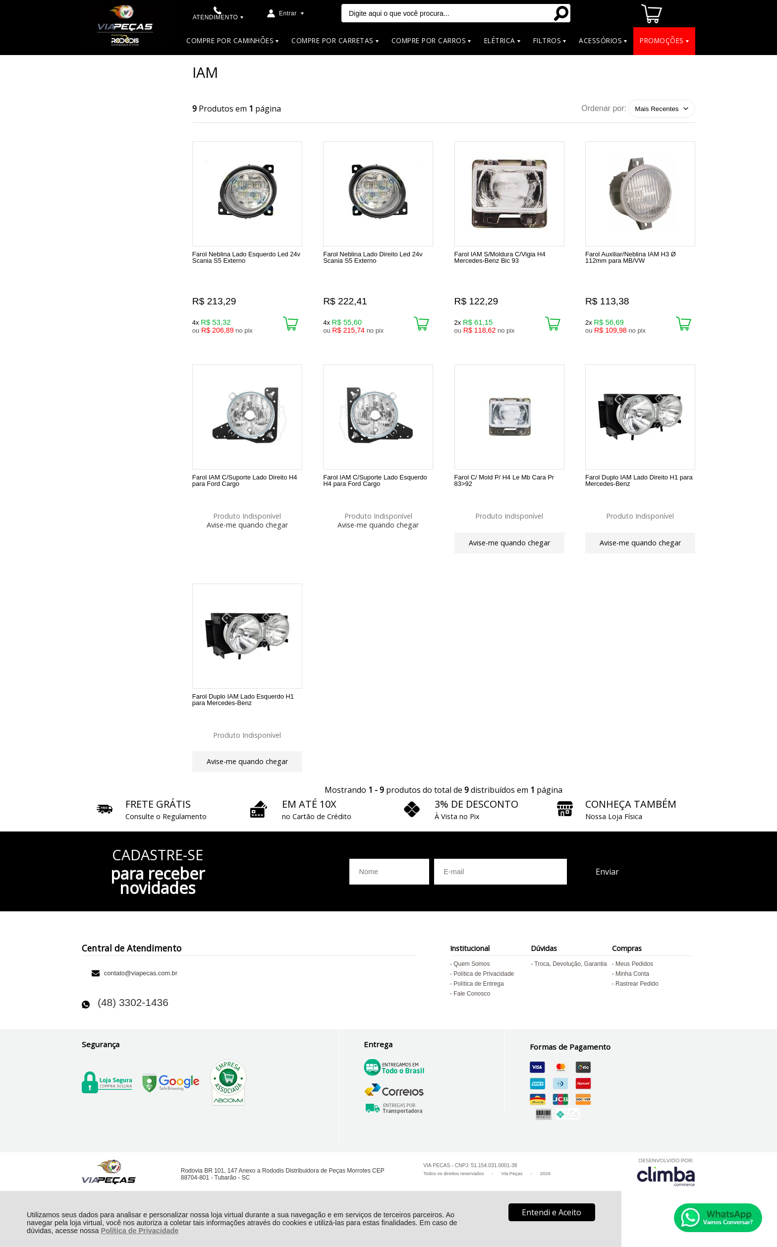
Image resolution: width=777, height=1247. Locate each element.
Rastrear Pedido (637, 999)
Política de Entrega (478, 999)
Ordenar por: (603, 108)
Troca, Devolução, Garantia (570, 979)
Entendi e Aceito (551, 1212)
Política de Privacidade (139, 1231)
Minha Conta (632, 989)
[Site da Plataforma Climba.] (666, 1187)
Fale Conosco (471, 1009)
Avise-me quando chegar (247, 529)
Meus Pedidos (634, 979)
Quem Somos (471, 979)
